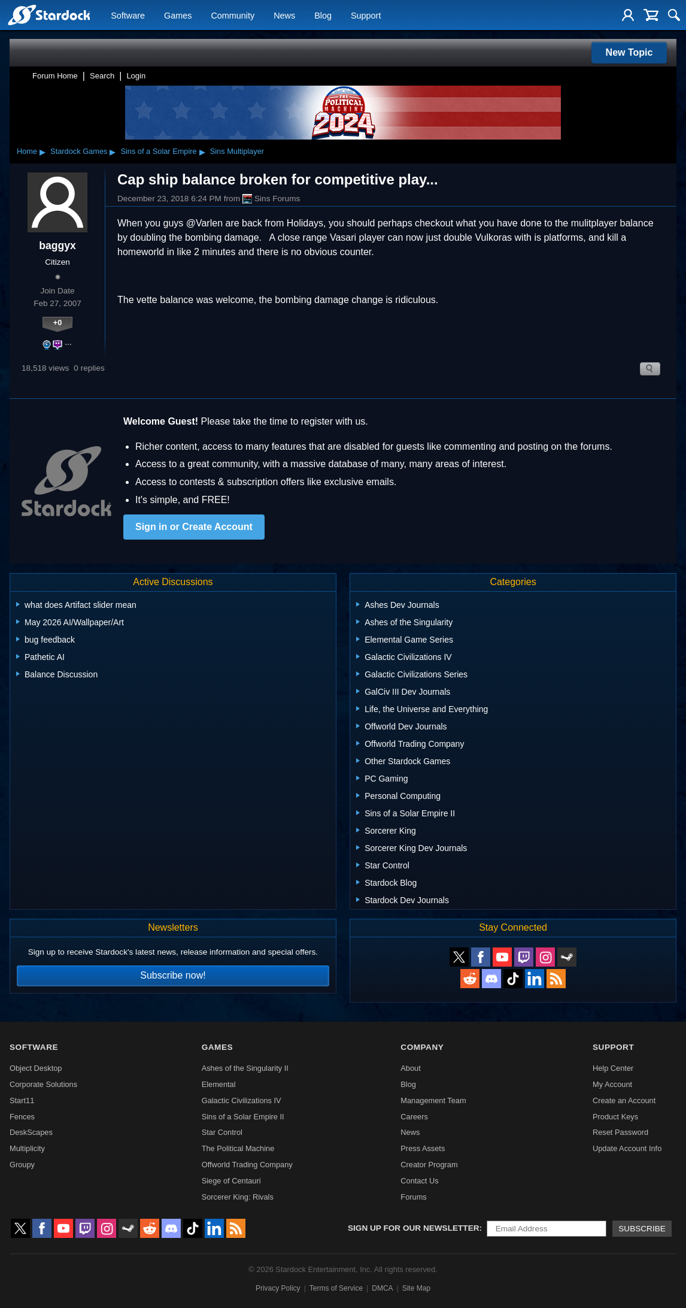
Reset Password (620, 1132)
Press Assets (422, 1148)
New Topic (629, 52)
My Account (612, 1084)
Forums (413, 1196)
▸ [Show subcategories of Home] (42, 151)
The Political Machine (238, 1148)
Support (366, 15)
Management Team (433, 1100)
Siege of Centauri (231, 1180)
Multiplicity (27, 1148)
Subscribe (642, 1228)
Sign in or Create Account (194, 527)
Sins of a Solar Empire (158, 151)
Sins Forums (271, 199)
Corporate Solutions (43, 1084)
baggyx (57, 246)
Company (422, 1047)
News (284, 15)
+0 (57, 322)
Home (27, 151)
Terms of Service (336, 1288)
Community (232, 15)
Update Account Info (627, 1148)
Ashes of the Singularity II (245, 1068)
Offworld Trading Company (247, 1164)
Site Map (416, 1288)
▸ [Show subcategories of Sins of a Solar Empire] (202, 151)
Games (178, 15)
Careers (414, 1116)
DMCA (382, 1288)
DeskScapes (31, 1132)
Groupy (22, 1164)
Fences (22, 1116)
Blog (323, 15)
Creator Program (428, 1164)
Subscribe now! (172, 975)
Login (135, 75)
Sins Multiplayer (237, 151)
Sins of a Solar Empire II (243, 1116)
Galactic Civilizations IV (241, 1100)
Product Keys (615, 1116)
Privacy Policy (278, 1288)
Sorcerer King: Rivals (238, 1196)
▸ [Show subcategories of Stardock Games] (113, 151)
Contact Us (419, 1180)
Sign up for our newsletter (413, 1228)
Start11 (22, 1100)
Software (128, 15)
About (410, 1068)
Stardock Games (78, 151)
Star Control (222, 1132)
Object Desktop (36, 1068)
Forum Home (55, 75)
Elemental (219, 1084)
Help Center (613, 1068)
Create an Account (624, 1100)
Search (102, 75)
